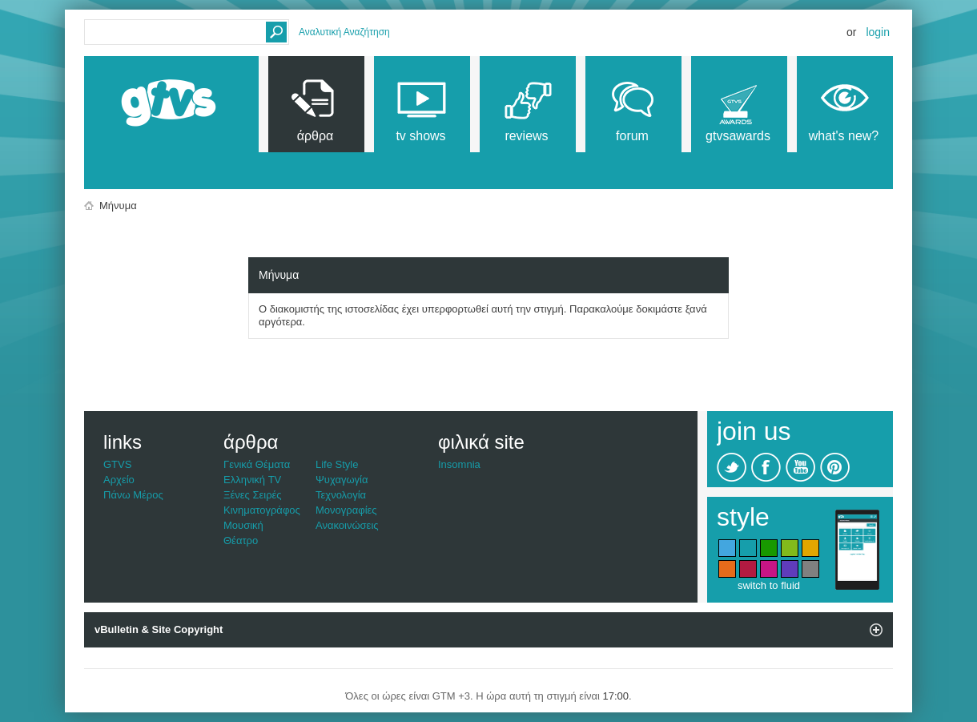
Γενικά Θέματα (256, 464)
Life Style (337, 464)
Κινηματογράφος (261, 510)
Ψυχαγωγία (342, 480)
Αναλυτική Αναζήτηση (344, 32)
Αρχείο (119, 480)
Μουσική (243, 525)
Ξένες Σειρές (252, 495)
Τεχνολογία (341, 495)
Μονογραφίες (346, 510)
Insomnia (459, 464)
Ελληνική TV (252, 480)
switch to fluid (769, 585)
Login (878, 32)
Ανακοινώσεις (347, 525)
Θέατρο (240, 540)
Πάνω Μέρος (133, 495)
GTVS (117, 464)
